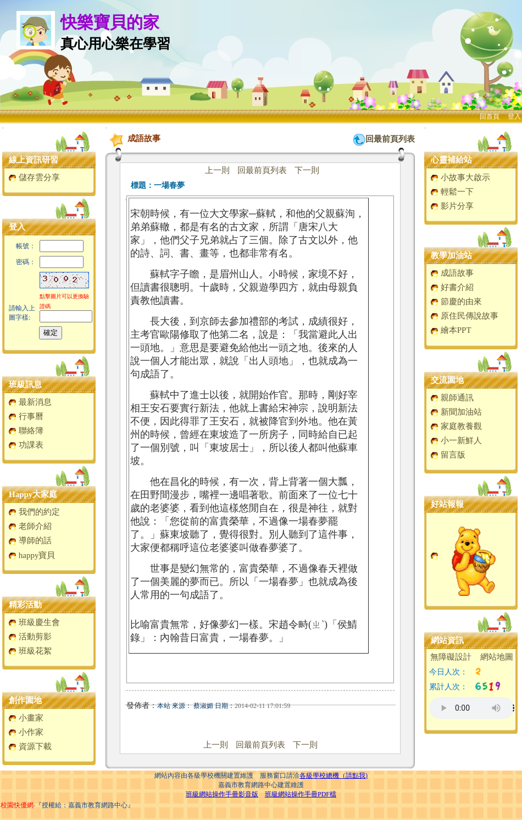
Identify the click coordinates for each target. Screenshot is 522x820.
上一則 (217, 170)
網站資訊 (447, 640)
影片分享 (452, 206)
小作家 (25, 732)
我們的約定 (34, 511)
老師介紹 (30, 526)
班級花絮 (30, 650)
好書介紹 (452, 287)
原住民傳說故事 (464, 315)
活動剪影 (30, 636)
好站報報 (447, 504)
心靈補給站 (451, 159)
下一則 (307, 170)
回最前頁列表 (390, 139)
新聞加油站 (456, 412)
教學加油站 (451, 255)
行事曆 (25, 416)
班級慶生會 (34, 622)
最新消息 (30, 402)
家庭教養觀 (456, 426)
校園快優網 (17, 805)
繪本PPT (450, 330)
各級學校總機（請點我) (333, 775)
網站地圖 (496, 656)
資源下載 (30, 746)
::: (3, 127)
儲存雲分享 (34, 177)
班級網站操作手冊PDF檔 (300, 794)
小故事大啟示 (460, 177)
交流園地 (447, 380)
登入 (514, 116)
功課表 (25, 444)
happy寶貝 (31, 555)
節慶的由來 (456, 301)
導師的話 (30, 540)
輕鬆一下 (452, 191)
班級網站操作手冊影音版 (222, 794)
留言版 (447, 454)
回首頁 (489, 116)
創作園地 (25, 700)
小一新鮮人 (456, 440)
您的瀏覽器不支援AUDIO (471, 708)
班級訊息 (25, 384)
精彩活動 (25, 604)
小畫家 (25, 717)
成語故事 (452, 273)
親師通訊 (452, 397)
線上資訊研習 (33, 159)
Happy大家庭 (33, 494)
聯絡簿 (25, 430)
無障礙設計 (450, 656)
